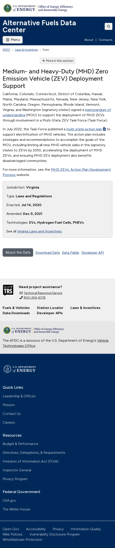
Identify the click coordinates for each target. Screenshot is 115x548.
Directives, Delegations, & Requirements (34, 452)
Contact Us (12, 414)
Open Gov (11, 529)
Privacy (58, 529)
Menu (12, 40)
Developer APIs (50, 313)
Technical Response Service (41, 293)
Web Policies (12, 534)
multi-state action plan (86, 129)
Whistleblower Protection (22, 539)
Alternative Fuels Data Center (39, 26)
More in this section (58, 61)
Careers (9, 422)
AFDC (6, 49)
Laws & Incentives (26, 49)
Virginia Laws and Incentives (39, 231)
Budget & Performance (20, 444)
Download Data (47, 252)
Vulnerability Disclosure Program (54, 534)
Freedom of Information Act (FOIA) (30, 461)
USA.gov (9, 500)
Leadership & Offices (19, 396)
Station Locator (50, 308)
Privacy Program (15, 479)
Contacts (105, 40)
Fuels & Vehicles (16, 308)
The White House (16, 509)
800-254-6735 (33, 297)
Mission (9, 405)
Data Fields (70, 252)
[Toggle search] (109, 26)
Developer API (92, 252)
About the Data (17, 252)
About (88, 40)
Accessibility (36, 529)
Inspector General (17, 470)
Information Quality (86, 529)
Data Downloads (16, 313)
